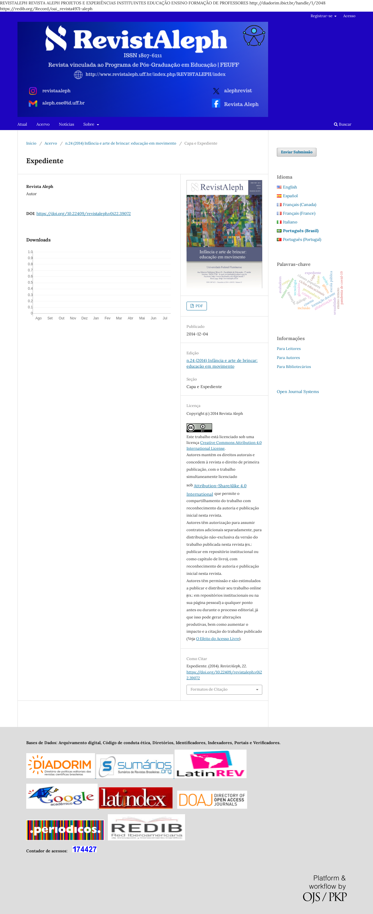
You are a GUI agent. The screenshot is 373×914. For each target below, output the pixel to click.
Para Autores (288, 357)
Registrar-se (322, 15)
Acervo (43, 124)
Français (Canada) (299, 204)
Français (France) (299, 213)
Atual (22, 124)
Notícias (66, 124)
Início (31, 143)
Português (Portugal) (302, 239)
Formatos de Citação (209, 689)
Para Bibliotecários (294, 366)
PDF (199, 305)
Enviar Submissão (296, 152)
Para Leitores (289, 348)
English (290, 187)
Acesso (349, 15)
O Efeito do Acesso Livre (217, 638)
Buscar (342, 124)
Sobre (89, 124)
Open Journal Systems (298, 391)
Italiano (290, 222)
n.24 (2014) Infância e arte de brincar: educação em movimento (120, 143)
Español (290, 195)
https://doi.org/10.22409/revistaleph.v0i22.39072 (83, 213)
